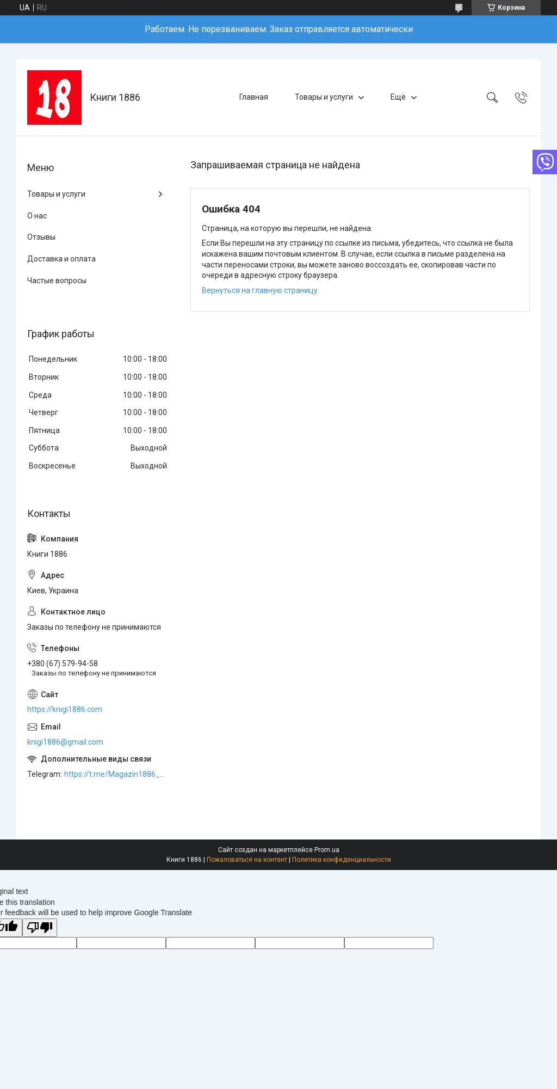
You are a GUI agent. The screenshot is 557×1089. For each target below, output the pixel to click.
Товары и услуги (324, 97)
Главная (253, 97)
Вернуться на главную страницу (260, 290)
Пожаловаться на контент (247, 859)
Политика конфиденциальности (341, 859)
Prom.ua (326, 850)
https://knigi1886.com (64, 709)
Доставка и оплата (61, 258)
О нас (37, 215)
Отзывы (41, 237)
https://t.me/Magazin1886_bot (116, 774)
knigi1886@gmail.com (65, 742)
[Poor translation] (39, 928)
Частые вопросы (56, 280)
